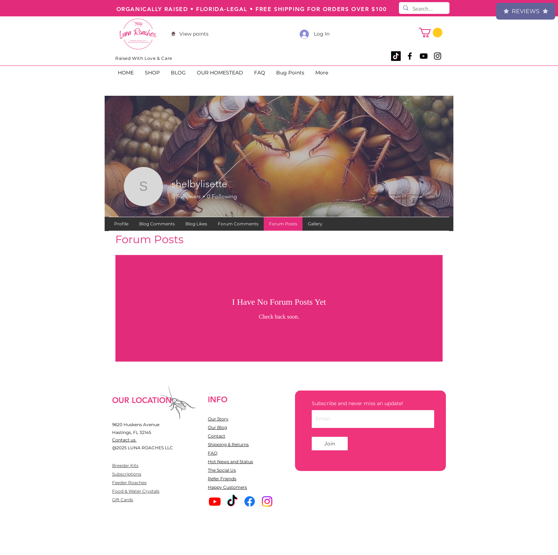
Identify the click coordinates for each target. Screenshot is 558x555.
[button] (430, 32)
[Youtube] (215, 501)
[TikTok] (396, 56)
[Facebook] (250, 501)
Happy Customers (227, 487)
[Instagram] (267, 501)
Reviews (525, 11)
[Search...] (423, 9)
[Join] (330, 443)
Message (384, 200)
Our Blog (217, 427)
